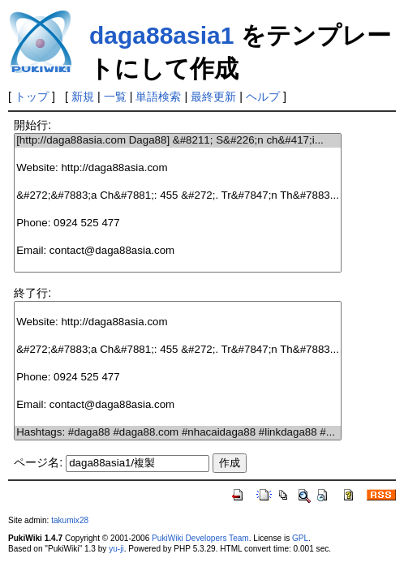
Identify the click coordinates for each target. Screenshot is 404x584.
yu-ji (116, 548)
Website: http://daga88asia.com (178, 168)
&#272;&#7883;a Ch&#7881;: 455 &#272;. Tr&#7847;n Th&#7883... (178, 196)
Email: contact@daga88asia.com (178, 251)
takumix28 (69, 520)
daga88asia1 (161, 35)
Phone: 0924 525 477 (178, 223)
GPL (300, 538)
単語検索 (158, 96)
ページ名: (38, 462)
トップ (32, 96)
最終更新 (213, 96)
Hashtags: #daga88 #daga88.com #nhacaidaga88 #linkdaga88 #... (178, 433)
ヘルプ (263, 96)
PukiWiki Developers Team (200, 538)
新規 (82, 96)
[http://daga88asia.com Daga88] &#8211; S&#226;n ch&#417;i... (178, 141)
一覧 (115, 96)
